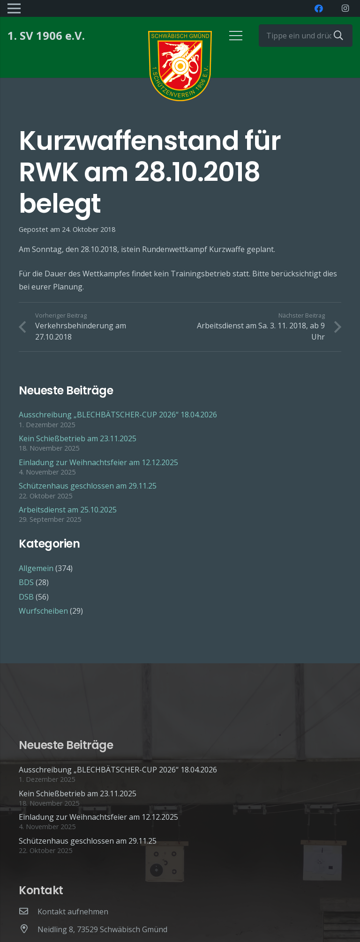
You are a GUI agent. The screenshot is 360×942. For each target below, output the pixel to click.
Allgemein (36, 568)
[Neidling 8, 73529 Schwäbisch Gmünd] (28, 929)
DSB (26, 597)
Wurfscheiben (43, 611)
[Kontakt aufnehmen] (28, 911)
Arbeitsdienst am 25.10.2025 (68, 509)
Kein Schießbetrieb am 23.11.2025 (77, 438)
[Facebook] (318, 8)
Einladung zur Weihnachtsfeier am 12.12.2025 (98, 462)
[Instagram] (345, 8)
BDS (26, 582)
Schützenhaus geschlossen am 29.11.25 (88, 486)
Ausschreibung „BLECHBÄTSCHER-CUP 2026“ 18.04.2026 (118, 414)
